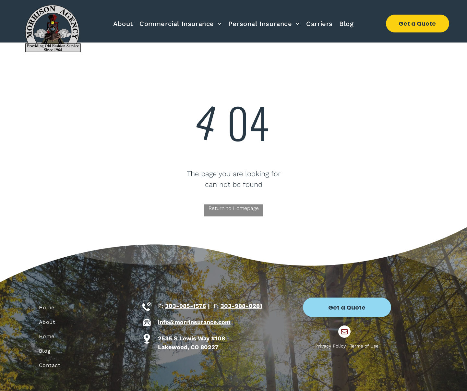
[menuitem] (123, 24)
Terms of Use (364, 345)
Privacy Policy (330, 345)
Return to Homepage (234, 208)
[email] (344, 332)
